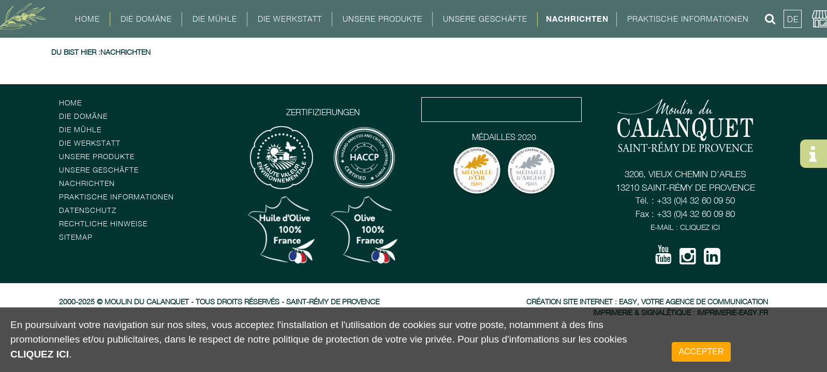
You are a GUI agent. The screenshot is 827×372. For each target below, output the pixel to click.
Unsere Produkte (382, 18)
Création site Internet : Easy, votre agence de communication (647, 301)
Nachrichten (577, 18)
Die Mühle (80, 129)
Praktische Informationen (116, 196)
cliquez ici (39, 354)
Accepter (700, 351)
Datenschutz (87, 210)
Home (87, 18)
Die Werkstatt (90, 142)
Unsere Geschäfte (99, 169)
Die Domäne (83, 116)
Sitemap (76, 237)
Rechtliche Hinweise (103, 223)
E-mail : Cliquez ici (685, 227)
